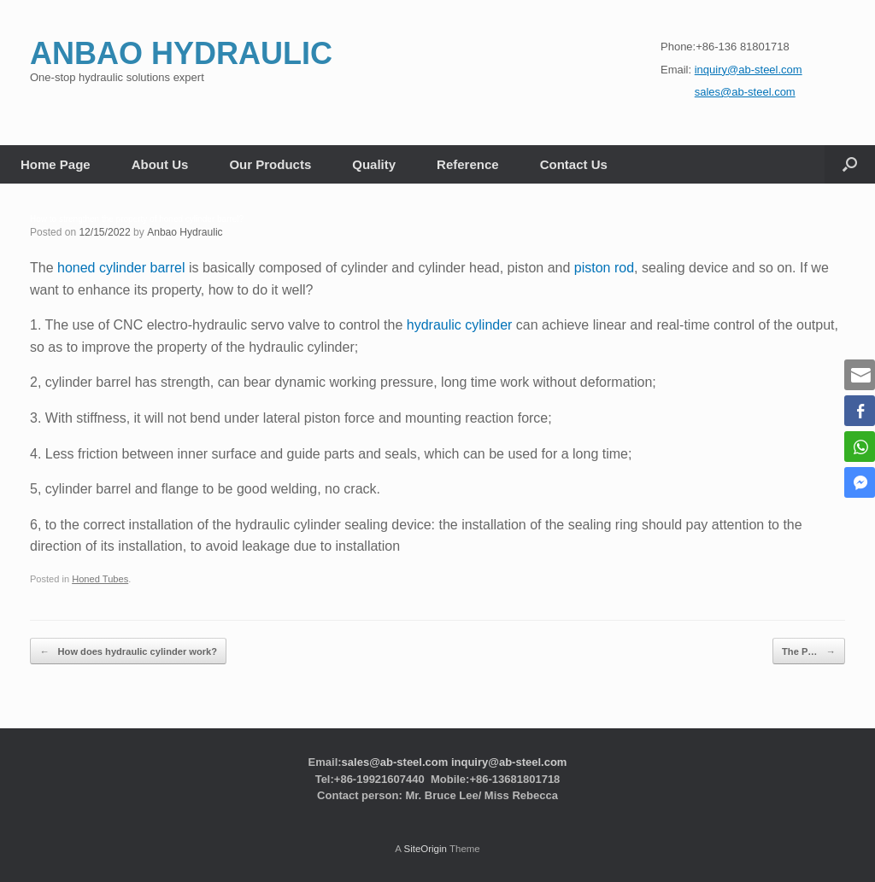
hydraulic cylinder (460, 325)
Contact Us (574, 164)
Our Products (270, 164)
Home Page (56, 164)
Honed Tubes (100, 579)
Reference (468, 164)
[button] (850, 164)
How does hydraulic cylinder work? (127, 651)
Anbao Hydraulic (184, 232)
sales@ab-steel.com (395, 762)
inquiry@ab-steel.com (509, 762)
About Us (160, 164)
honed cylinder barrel (121, 267)
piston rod (604, 267)
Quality (374, 164)
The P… (809, 651)
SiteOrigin (425, 849)
